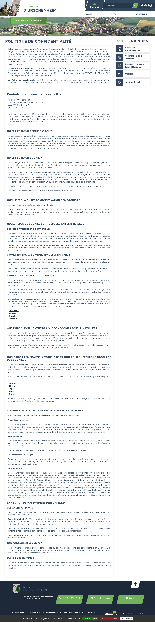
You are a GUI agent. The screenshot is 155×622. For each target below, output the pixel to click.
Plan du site (33, 612)
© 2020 (131, 613)
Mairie (88, 14)
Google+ (13, 316)
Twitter (12, 313)
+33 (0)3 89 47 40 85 (69, 599)
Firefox (12, 383)
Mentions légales (49, 612)
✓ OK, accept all (90, 618)
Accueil (16, 20)
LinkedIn (13, 319)
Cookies (89, 612)
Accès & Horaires (100, 598)
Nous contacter (18, 612)
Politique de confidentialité (71, 612)
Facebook (14, 311)
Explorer (13, 389)
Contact (94, 5)
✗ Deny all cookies (109, 618)
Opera (12, 394)
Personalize (127, 618)
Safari (11, 391)
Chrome (13, 386)
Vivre (113, 14)
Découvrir (141, 14)
